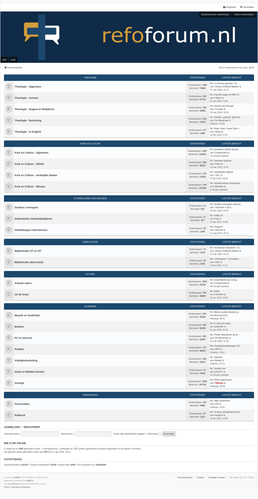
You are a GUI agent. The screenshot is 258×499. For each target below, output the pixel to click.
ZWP (217, 349)
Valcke (218, 98)
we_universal (13, 484)
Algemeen (90, 306)
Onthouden (154, 434)
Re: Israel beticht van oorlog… (224, 280)
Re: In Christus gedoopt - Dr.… (224, 83)
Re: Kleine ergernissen (221, 380)
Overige (19, 383)
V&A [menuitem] (4, 60)
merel (217, 164)
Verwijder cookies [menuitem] (216, 477)
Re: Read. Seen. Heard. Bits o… (225, 128)
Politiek (19, 349)
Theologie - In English (28, 131)
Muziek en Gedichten (27, 315)
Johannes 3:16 (222, 207)
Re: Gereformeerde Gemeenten (225, 183)
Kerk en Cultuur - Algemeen (31, 152)
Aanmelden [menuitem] (247, 7)
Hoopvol (219, 415)
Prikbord (20, 415)
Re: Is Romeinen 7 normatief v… (225, 259)
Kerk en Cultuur (90, 143)
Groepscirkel (221, 152)
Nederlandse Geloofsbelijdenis (33, 218)
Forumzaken (90, 395)
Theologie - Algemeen (28, 86)
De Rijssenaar (221, 120)
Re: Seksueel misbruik (220, 160)
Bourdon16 (220, 315)
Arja (217, 218)
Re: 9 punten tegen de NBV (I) (224, 94)
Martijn (218, 360)
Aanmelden (12, 427)
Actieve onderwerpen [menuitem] (244, 14)
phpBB (16, 477)
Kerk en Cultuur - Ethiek (29, 164)
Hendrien (219, 294)
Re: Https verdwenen (220, 400)
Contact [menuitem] (200, 477)
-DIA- (217, 175)
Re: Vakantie (216, 357)
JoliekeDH (101, 465)
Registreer (32, 427)
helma (218, 131)
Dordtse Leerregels (26, 207)
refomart (219, 230)
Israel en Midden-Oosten (29, 371)
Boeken (19, 326)
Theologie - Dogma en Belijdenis (34, 109)
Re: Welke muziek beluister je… (225, 312)
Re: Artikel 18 (216, 215)
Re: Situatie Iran (217, 368)
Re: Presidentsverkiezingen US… (226, 346)
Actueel (90, 274)
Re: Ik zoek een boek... (221, 323)
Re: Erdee (215, 291)
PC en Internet (23, 337)
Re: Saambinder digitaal (221, 172)
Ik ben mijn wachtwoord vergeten (129, 434)
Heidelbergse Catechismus (31, 230)
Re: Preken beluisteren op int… (225, 334)
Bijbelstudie (90, 242)
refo (217, 404)
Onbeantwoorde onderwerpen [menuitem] (215, 14)
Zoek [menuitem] (13, 60)
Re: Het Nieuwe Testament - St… (226, 247)
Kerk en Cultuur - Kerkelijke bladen (36, 175)
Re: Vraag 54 (216, 227)
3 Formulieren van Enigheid (90, 198)
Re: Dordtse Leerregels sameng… (226, 204)
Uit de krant (22, 294)
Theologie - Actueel (26, 97)
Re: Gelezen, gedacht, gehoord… (226, 117)
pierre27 (219, 371)
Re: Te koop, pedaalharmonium (225, 412)
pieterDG (219, 326)
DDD (217, 262)
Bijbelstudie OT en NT (28, 251)
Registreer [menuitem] (229, 7)
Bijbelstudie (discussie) (29, 262)
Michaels (219, 186)
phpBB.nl (29, 481)
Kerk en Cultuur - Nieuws (30, 186)
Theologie (90, 77)
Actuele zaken (23, 283)
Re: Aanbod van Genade (221, 106)
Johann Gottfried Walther (227, 86)
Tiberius (219, 383)
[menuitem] (7, 487)
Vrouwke (219, 109)
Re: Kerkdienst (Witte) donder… (225, 149)
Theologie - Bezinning (28, 120)
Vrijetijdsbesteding (26, 360)
